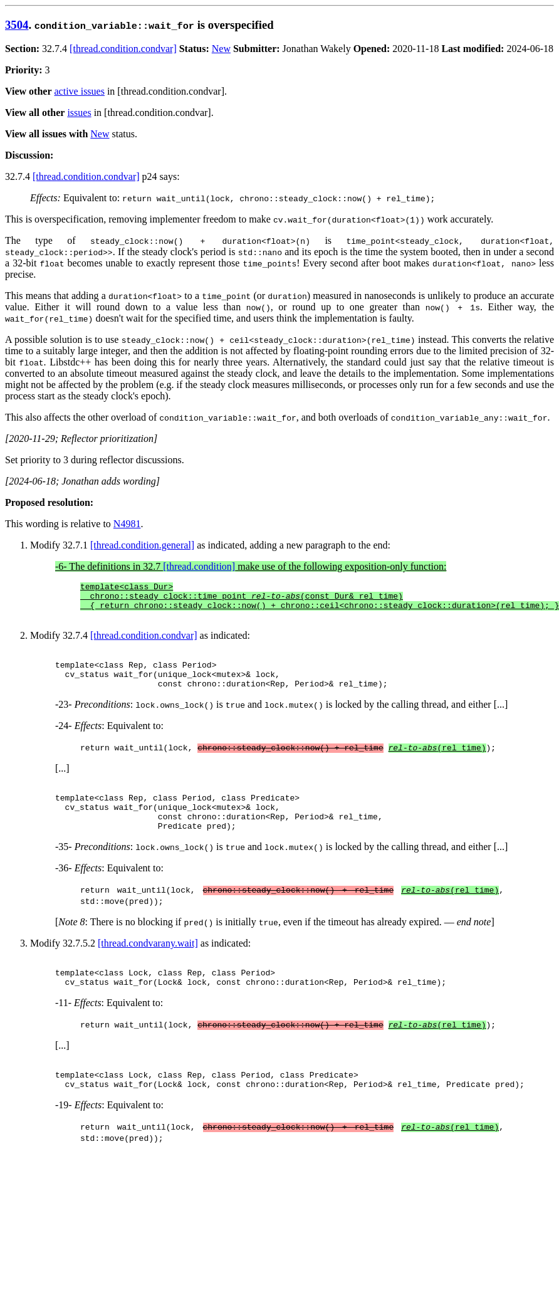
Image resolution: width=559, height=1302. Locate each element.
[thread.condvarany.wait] (148, 967)
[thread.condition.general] (142, 545)
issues (79, 112)
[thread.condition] (199, 566)
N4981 (127, 523)
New (221, 48)
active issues (80, 91)
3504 (16, 24)
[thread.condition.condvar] (123, 48)
